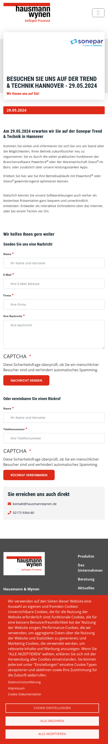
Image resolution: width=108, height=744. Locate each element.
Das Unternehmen (90, 568)
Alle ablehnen (52, 721)
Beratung (86, 579)
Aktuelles (86, 588)
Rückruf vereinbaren (29, 475)
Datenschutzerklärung (24, 682)
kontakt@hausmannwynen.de (35, 504)
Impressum (16, 688)
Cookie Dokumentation (24, 694)
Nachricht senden (26, 380)
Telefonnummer (14, 429)
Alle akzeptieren (52, 734)
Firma (7, 295)
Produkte (86, 556)
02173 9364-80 (23, 512)
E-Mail (7, 275)
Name (7, 254)
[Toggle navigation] (98, 12)
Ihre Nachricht (12, 316)
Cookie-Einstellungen (52, 708)
